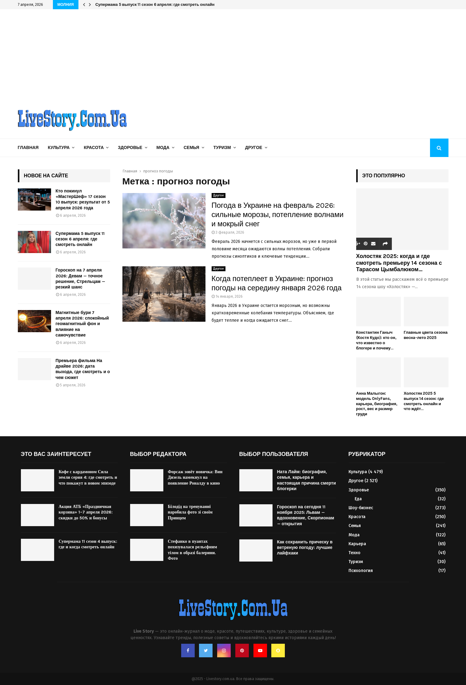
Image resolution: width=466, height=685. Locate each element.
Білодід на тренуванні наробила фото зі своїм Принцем (190, 512)
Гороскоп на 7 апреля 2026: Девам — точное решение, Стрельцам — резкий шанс (80, 279)
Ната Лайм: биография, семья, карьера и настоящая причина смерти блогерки (306, 480)
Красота (94, 147)
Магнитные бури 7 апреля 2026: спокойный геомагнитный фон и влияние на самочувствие (82, 324)
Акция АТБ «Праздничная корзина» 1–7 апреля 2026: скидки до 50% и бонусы (86, 512)
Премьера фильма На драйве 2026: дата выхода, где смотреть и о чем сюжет (83, 369)
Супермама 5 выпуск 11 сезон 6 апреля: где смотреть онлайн (154, 4)
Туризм (222, 147)
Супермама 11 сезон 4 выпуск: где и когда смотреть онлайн (88, 544)
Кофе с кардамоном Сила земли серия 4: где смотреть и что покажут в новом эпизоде (88, 477)
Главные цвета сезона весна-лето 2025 (426, 335)
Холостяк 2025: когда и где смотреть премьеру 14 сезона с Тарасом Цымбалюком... (399, 263)
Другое (253, 147)
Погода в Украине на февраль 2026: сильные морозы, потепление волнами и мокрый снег (278, 214)
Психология (361, 570)
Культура (59, 147)
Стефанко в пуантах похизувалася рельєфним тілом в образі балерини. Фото (192, 550)
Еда (358, 499)
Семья (191, 147)
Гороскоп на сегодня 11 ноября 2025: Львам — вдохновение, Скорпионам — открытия (305, 515)
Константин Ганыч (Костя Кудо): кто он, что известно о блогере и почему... (376, 340)
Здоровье (130, 147)
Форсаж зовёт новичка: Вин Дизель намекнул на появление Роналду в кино (195, 477)
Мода (163, 147)
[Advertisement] (233, 55)
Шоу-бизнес (361, 507)
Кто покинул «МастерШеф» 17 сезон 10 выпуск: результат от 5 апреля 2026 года (83, 199)
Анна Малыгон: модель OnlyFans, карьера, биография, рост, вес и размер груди (377, 403)
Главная (28, 147)
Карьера (357, 543)
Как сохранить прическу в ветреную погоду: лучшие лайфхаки (305, 547)
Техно (354, 552)
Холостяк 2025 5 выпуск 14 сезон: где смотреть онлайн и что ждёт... (424, 401)
